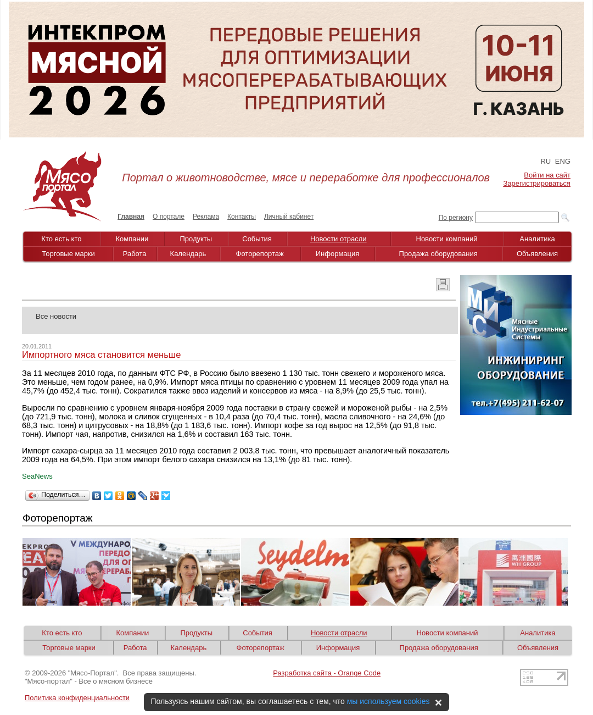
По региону (456, 217)
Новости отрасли (338, 239)
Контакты (241, 216)
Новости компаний (447, 239)
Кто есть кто (61, 239)
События (257, 239)
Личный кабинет (289, 216)
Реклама (206, 216)
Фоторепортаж (260, 254)
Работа (135, 254)
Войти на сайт (547, 175)
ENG (562, 161)
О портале (168, 216)
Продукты (196, 239)
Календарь (188, 254)
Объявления (537, 254)
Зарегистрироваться (537, 183)
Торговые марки (68, 254)
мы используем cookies (388, 701)
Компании (132, 239)
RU (545, 161)
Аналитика (537, 239)
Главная (131, 216)
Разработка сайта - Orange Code (327, 673)
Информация (338, 254)
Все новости (56, 316)
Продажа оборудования (438, 254)
